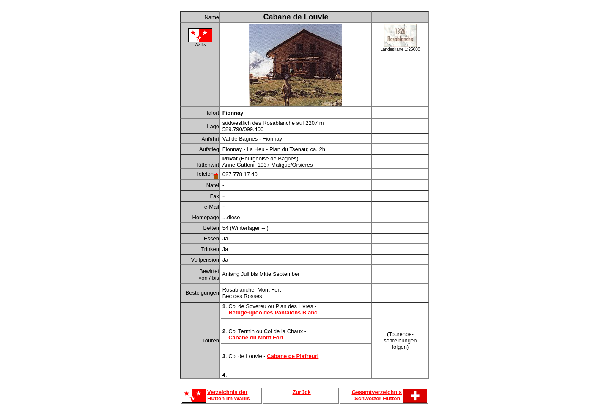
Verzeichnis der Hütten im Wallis (228, 395)
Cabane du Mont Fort (255, 337)
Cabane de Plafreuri (292, 356)
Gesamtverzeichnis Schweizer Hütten (376, 395)
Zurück (301, 392)
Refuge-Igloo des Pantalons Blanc (272, 312)
